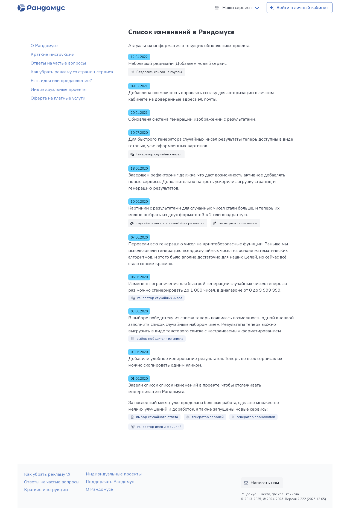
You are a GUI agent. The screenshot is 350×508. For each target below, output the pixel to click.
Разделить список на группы (156, 72)
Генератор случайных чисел (155, 154)
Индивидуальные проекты (58, 89)
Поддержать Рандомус (110, 482)
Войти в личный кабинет (298, 7)
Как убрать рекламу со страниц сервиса (72, 72)
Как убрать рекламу (48, 474)
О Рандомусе (44, 46)
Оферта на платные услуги (58, 98)
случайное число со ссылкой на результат (167, 223)
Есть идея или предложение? (61, 81)
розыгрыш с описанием (234, 223)
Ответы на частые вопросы (58, 63)
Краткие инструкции (52, 54)
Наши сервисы (233, 7)
